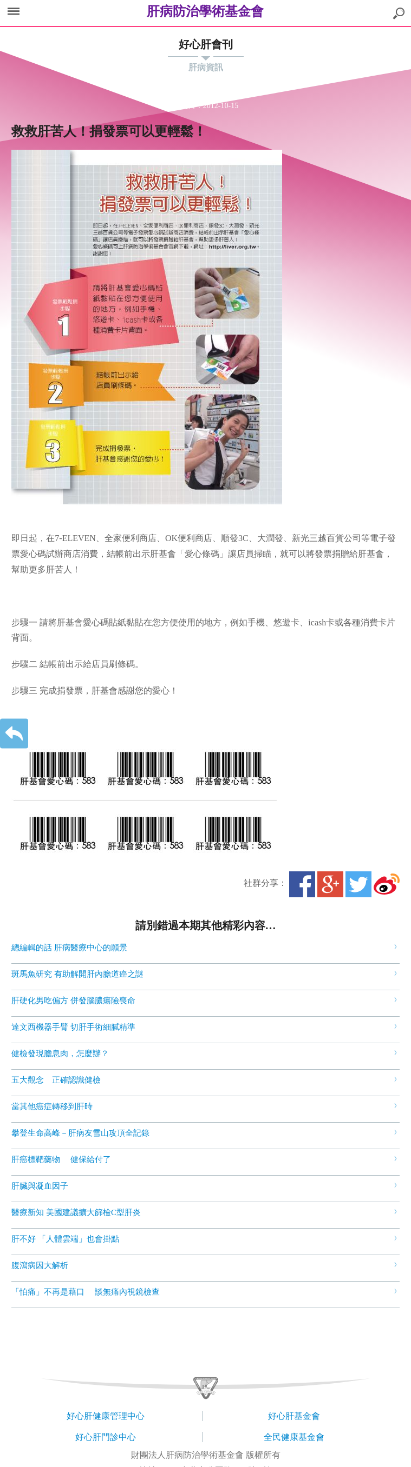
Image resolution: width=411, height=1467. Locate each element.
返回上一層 (14, 734)
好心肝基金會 (294, 1416)
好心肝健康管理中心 (106, 1416)
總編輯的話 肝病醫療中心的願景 (69, 947)
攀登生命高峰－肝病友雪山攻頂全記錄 (80, 1133)
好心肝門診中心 (105, 1437)
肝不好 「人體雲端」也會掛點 (66, 1239)
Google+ (330, 884)
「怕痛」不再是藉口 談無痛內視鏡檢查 (85, 1292)
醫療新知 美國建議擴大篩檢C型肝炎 (76, 1212)
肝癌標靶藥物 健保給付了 (62, 1159)
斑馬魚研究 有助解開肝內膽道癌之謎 (77, 974)
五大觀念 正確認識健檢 (57, 1080)
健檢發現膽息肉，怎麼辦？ (61, 1053)
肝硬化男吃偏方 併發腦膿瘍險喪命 (73, 1000)
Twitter (358, 884)
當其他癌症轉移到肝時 (53, 1106)
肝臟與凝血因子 (40, 1186)
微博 (387, 884)
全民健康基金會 (294, 1437)
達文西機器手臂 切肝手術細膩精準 (73, 1027)
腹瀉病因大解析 (40, 1265)
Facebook (302, 884)
